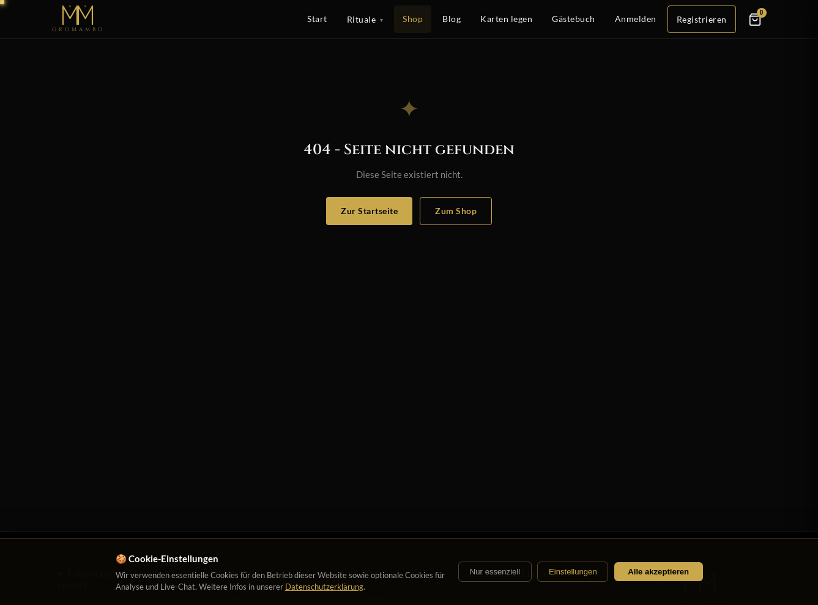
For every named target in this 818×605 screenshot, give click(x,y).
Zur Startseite (369, 211)
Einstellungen (573, 571)
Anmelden (635, 18)
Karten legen (506, 18)
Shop (413, 18)
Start (317, 18)
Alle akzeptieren (658, 571)
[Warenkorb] (755, 19)
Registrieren (702, 19)
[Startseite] (78, 19)
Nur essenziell (495, 571)
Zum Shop (456, 211)
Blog (451, 18)
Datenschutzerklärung (324, 587)
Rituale (365, 19)
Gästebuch (573, 18)
